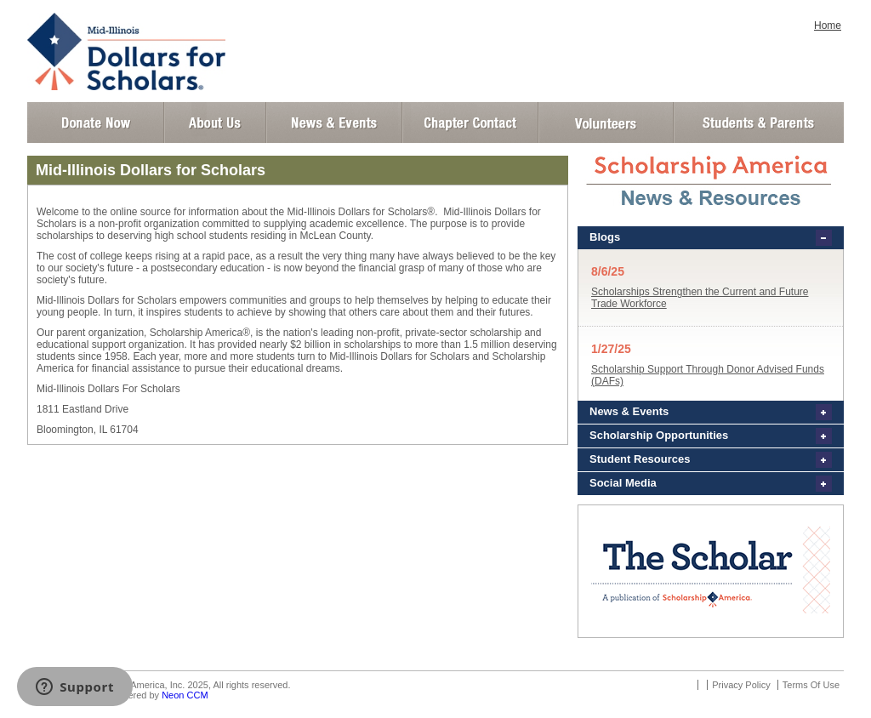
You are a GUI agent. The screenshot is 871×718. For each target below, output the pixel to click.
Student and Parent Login (758, 122)
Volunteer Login (605, 122)
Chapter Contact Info (470, 122)
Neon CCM (185, 695)
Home (827, 25)
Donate (95, 122)
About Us (215, 122)
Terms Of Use (811, 685)
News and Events (334, 122)
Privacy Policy (741, 685)
